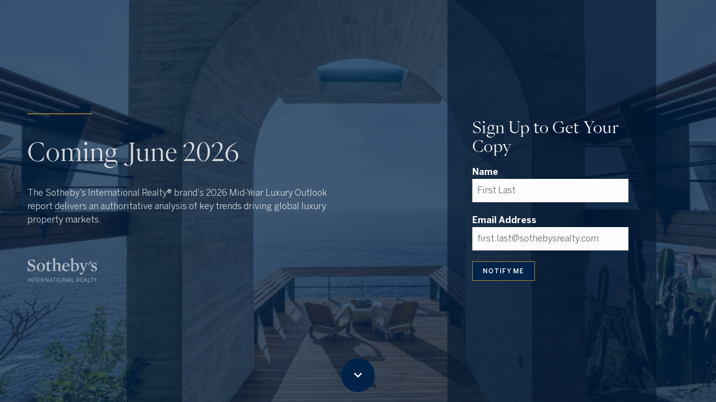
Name (485, 171)
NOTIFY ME (503, 271)
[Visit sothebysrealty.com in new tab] (62, 270)
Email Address (504, 220)
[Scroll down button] (358, 375)
